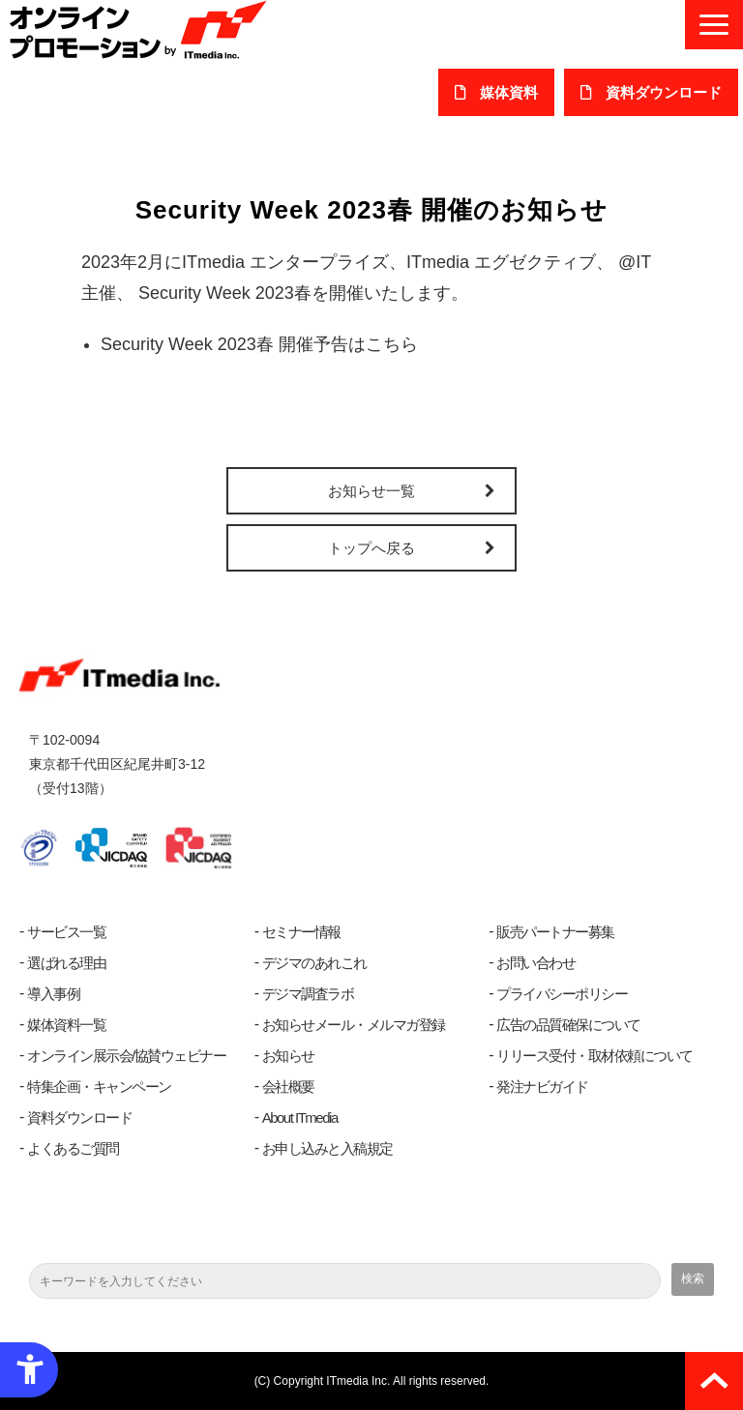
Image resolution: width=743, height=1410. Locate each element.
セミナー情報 (301, 932)
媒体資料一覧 (66, 1024)
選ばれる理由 (66, 963)
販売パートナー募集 (555, 932)
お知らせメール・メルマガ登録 (353, 1024)
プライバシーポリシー (561, 993)
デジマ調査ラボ (308, 993)
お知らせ (288, 1055)
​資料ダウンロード (664, 92)
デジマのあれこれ (314, 963)
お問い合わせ (535, 963)
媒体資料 (509, 92)
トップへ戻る (371, 548)
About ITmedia (300, 1117)
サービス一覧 (66, 932)
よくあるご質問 (73, 1148)
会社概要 (288, 1086)
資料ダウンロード (79, 1117)
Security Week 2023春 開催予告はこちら (259, 344)
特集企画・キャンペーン (99, 1086)
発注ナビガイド (542, 1086)
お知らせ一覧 (371, 491)
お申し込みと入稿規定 (327, 1148)
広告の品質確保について (568, 1024)
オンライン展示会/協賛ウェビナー (126, 1055)
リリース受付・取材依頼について (594, 1055)
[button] (714, 24)
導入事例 (53, 993)
